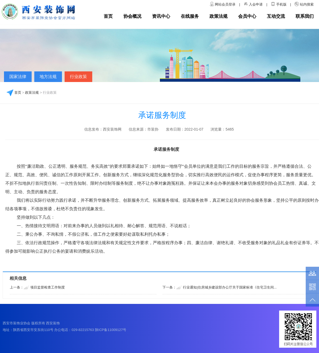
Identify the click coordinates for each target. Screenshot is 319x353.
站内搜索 (307, 4)
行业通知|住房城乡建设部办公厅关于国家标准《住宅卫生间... (229, 287)
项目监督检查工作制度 (47, 287)
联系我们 (305, 16)
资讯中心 (161, 16)
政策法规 (218, 16)
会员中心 (247, 16)
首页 (108, 16)
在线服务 (190, 16)
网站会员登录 (226, 4)
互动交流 (276, 16)
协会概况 (132, 16)
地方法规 (48, 76)
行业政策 (78, 76)
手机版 (281, 4)
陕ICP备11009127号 (111, 330)
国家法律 (17, 76)
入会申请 (256, 4)
